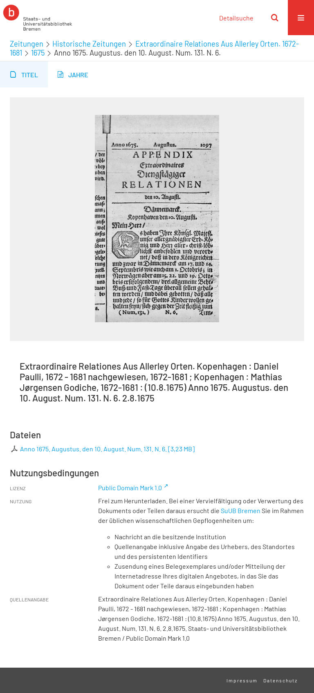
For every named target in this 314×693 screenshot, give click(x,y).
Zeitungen (26, 43)
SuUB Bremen (240, 510)
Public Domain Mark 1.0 (130, 487)
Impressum (242, 680)
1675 (38, 52)
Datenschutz (280, 680)
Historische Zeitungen (89, 43)
